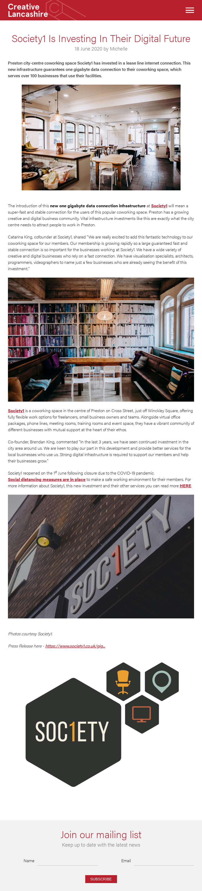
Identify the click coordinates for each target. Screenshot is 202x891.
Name (29, 860)
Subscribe (101, 879)
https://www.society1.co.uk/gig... (75, 646)
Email (126, 860)
